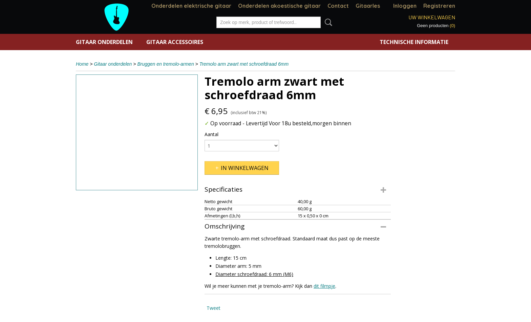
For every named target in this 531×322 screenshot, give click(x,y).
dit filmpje (324, 286)
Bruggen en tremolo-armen (165, 64)
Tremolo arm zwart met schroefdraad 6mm (244, 64)
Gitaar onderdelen (104, 42)
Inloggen (405, 5)
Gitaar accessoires (174, 42)
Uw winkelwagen (431, 17)
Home (82, 64)
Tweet (213, 308)
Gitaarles (368, 5)
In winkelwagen (245, 168)
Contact (338, 5)
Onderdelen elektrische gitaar (191, 5)
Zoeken (327, 22)
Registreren (439, 5)
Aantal (211, 134)
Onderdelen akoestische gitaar (279, 5)
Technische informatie (414, 42)
